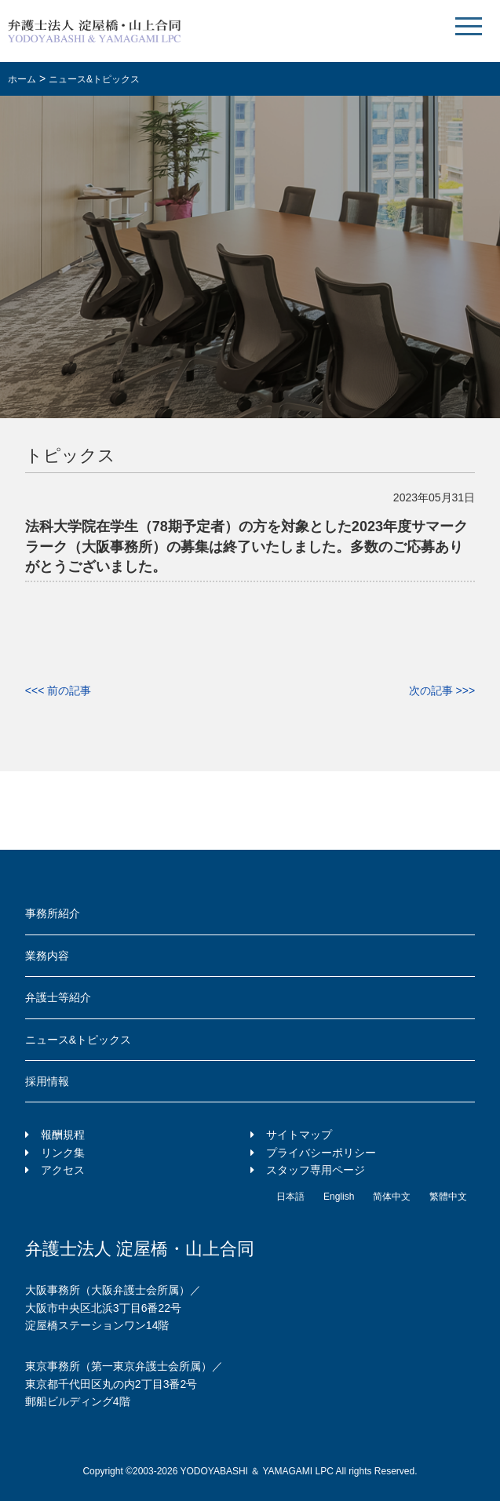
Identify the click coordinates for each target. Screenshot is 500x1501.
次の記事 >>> (442, 690)
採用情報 (47, 1081)
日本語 (290, 1196)
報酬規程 (63, 1134)
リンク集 (63, 1152)
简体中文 (392, 1196)
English (338, 1196)
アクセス (63, 1170)
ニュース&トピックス (78, 1039)
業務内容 (47, 955)
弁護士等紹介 (58, 997)
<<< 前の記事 (58, 690)
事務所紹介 (52, 913)
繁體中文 (448, 1196)
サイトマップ (299, 1134)
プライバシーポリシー (321, 1152)
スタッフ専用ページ (315, 1170)
